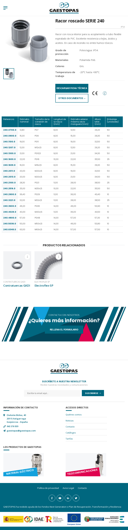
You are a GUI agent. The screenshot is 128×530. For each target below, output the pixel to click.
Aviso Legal (68, 488)
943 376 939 (12, 426)
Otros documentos (70, 98)
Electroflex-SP (42, 282)
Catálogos (71, 432)
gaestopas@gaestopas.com (21, 430)
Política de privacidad (48, 488)
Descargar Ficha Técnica (71, 88)
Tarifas (69, 438)
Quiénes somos (74, 414)
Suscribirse (91, 393)
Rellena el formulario (64, 329)
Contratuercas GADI (14, 282)
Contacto (70, 426)
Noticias (70, 420)
